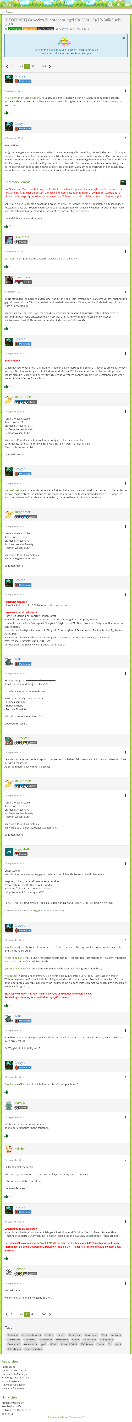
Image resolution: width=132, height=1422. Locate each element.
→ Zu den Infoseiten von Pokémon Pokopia (66, 53)
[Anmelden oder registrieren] (119, 4)
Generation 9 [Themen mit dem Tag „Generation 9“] (30, 1344)
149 (44, 66)
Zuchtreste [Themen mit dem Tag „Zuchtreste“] (116, 1334)
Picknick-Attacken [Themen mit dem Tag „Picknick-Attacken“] (33, 1348)
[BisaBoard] (7, 4)
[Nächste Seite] (50, 66)
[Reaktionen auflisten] (8, 112)
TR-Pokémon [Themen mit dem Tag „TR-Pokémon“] (87, 1344)
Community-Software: (66, 1416)
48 (32, 66)
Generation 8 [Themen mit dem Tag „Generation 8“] (14, 1344)
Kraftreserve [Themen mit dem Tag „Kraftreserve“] (62, 1339)
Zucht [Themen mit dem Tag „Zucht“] (104, 1334)
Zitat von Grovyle (18, 182)
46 (21, 66)
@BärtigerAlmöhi (14, 97)
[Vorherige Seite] (6, 66)
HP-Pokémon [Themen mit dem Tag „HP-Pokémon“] (90, 1339)
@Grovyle (9, 258)
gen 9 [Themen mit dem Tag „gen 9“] (118, 1344)
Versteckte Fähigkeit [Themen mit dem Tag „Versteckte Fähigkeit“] (31, 1334)
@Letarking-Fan (13, 957)
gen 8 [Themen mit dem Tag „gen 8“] (43, 1344)
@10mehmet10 (13, 490)
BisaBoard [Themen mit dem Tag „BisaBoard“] (13, 1334)
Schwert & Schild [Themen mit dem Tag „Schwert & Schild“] (69, 1344)
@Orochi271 (37, 97)
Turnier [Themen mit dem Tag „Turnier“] (60, 1334)
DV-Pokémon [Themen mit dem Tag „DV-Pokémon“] (75, 1334)
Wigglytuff (37, 910)
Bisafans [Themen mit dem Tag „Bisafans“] (49, 1334)
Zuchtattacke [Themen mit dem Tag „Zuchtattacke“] (14, 1339)
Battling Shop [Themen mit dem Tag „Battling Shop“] (106, 1339)
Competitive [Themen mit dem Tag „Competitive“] (30, 1339)
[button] (127, 4)
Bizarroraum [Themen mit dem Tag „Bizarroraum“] (46, 1339)
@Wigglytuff (11, 975)
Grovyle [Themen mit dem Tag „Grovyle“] (100, 1344)
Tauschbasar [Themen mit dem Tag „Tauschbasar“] (91, 1334)
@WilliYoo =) (11, 947)
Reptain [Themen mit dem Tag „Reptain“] (75, 1339)
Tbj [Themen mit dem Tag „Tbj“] (109, 1344)
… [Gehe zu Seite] (16, 66)
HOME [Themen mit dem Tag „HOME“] (53, 1344)
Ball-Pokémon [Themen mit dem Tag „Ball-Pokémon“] (14, 1348)
